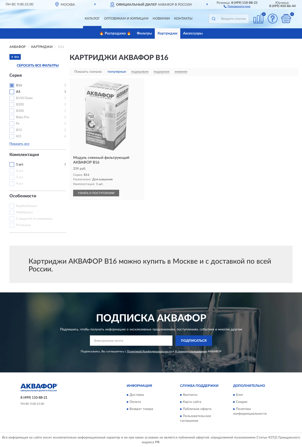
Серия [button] (15, 75)
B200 (20, 104)
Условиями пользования (191, 351)
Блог (239, 395)
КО (18, 136)
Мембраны (24, 212)
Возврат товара (141, 409)
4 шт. (20, 183)
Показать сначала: (88, 71)
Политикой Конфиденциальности (149, 351)
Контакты (183, 18)
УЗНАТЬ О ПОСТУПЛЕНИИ (96, 193)
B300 (20, 111)
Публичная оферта (197, 409)
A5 (18, 91)
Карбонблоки (26, 206)
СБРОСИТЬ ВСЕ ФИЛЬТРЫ (38, 65)
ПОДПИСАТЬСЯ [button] (194, 340)
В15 (19, 130)
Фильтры (144, 33)
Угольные (23, 225)
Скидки (241, 402)
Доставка (137, 395)
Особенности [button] (22, 196)
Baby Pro (22, 117)
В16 (19, 85)
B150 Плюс (24, 98)
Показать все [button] (19, 144)
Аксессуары (193, 33)
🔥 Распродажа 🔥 (115, 33)
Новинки (161, 18)
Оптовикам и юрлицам (126, 18)
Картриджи (167, 33)
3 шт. (20, 177)
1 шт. (20, 164)
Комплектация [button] (24, 155)
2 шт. (20, 171)
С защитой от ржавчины (34, 218)
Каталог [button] (92, 18)
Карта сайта (192, 402)
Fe (17, 123)
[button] (237, 6)
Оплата (135, 402)
